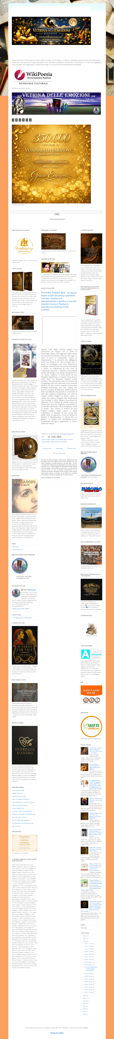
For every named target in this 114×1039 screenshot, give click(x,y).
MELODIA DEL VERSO (19, 817)
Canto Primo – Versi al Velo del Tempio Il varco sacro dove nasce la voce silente (95, 750)
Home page (59, 448)
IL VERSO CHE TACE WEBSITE (22, 811)
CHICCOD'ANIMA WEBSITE (21, 799)
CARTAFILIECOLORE (19, 796)
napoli (52, 441)
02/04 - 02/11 (88, 981)
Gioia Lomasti (59, 439)
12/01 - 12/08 (88, 946)
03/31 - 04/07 (88, 962)
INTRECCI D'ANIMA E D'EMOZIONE (23, 814)
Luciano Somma (45, 441)
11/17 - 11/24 (88, 949)
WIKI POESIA (16, 826)
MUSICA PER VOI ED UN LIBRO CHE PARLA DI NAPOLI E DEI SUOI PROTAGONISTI (95, 867)
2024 (84, 941)
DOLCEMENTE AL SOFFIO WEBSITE (24, 802)
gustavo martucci (68, 439)
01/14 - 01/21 (88, 989)
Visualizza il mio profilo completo (20, 608)
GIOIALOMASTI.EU (18, 808)
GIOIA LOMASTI (17, 549)
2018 (84, 1009)
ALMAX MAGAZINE (18, 790)
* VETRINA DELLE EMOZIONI (21, 618)
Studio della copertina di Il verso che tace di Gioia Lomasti (95, 849)
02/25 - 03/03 (88, 973)
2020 (84, 1003)
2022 (84, 998)
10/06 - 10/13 (88, 951)
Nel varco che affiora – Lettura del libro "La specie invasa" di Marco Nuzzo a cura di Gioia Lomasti (95, 833)
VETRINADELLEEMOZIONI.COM (22, 823)
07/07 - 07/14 (88, 957)
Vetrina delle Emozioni (29, 590)
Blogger (86, 1028)
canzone (53, 439)
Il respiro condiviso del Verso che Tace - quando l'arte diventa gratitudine (95, 815)
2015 (84, 1014)
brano (48, 439)
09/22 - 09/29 (88, 954)
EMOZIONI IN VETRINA (20, 805)
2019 (84, 1006)
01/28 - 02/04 (88, 984)
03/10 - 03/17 (88, 965)
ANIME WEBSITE (17, 793)
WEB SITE (15, 546)
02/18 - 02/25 (88, 976)
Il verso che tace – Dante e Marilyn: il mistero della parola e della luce (95, 766)
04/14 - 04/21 (88, 959)
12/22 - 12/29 (88, 943)
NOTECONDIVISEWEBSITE (21, 820)
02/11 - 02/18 (88, 979)
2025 (84, 938)
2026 (84, 936)
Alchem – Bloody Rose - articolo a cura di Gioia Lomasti (95, 800)
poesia (56, 441)
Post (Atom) (62, 453)
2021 (84, 1001)
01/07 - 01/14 (88, 992)
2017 (84, 1011)
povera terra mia (62, 441)
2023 (84, 995)
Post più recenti (47, 448)
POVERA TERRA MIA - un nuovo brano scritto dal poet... (90, 968)
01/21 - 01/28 (88, 987)
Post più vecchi (71, 448)
